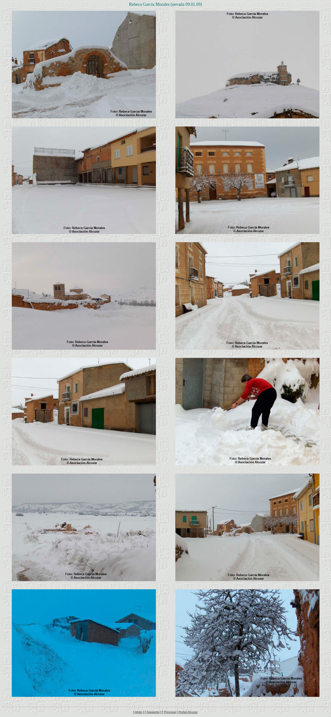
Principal (170, 712)
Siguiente (153, 712)
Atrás (138, 712)
